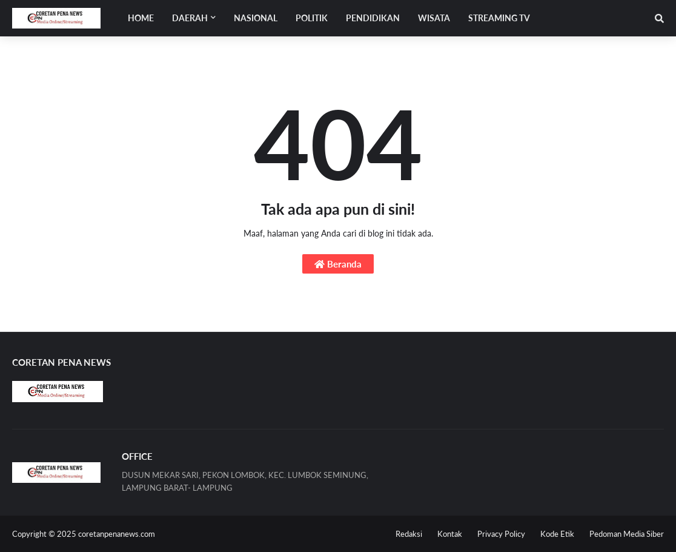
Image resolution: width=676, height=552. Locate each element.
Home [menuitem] (141, 18)
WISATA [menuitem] (434, 18)
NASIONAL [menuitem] (255, 18)
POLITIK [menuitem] (312, 18)
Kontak (449, 534)
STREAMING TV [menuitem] (499, 18)
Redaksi (409, 534)
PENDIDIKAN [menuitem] (373, 18)
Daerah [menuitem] (190, 18)
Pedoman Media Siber (626, 534)
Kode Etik (557, 534)
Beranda (338, 263)
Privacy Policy (501, 534)
